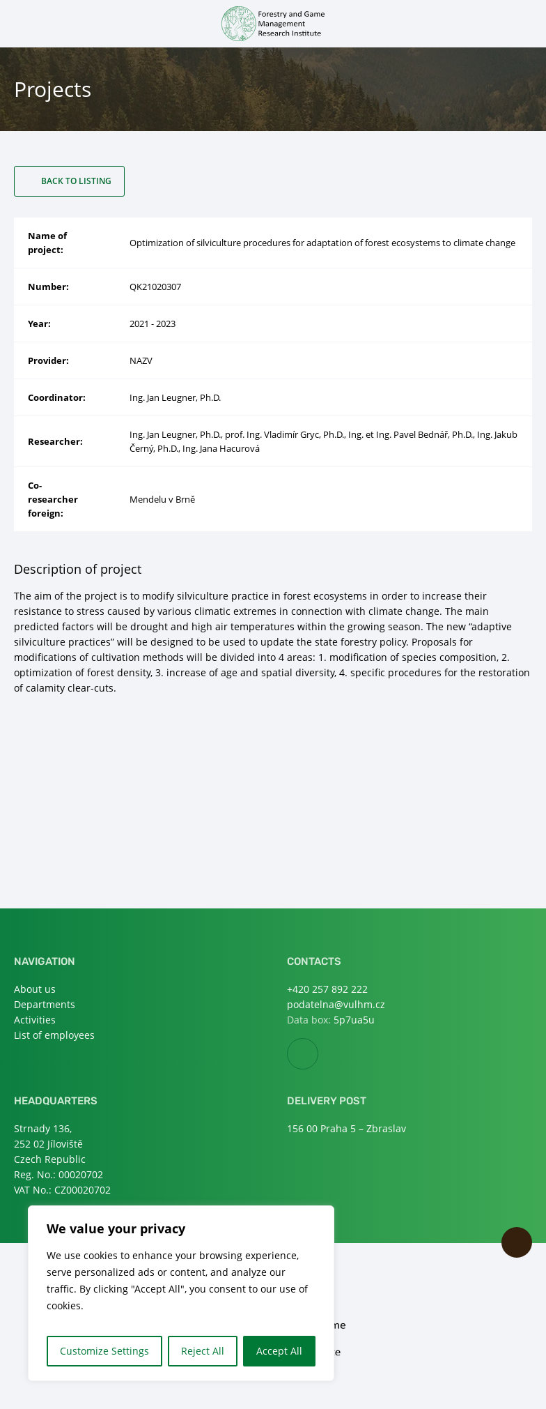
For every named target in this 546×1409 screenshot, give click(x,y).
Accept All (279, 1350)
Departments (44, 1004)
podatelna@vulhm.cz (336, 1004)
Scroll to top (516, 1242)
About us (35, 989)
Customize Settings (104, 1350)
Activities (35, 1019)
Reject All (202, 1350)
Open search (523, 22)
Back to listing (76, 181)
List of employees (54, 1035)
